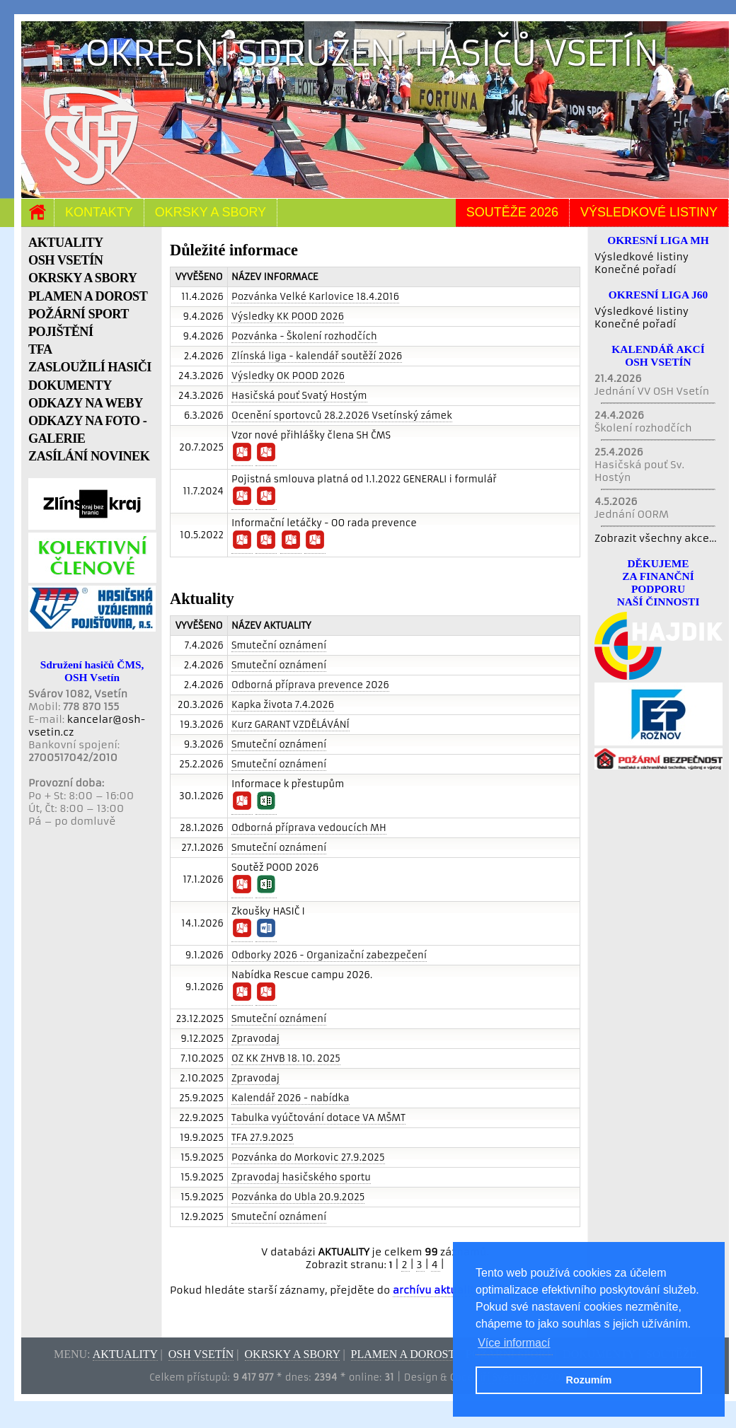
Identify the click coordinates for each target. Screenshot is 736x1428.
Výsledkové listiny (649, 212)
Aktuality (125, 1354)
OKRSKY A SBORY (82, 278)
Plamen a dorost (403, 1354)
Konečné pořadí (635, 269)
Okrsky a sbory (210, 212)
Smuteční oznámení (278, 645)
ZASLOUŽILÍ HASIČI (89, 367)
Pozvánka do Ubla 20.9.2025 (297, 1197)
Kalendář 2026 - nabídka (290, 1098)
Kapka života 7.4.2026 (282, 705)
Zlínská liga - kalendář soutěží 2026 (316, 356)
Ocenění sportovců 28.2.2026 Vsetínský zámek (341, 416)
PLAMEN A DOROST (87, 296)
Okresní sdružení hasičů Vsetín (372, 53)
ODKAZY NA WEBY (85, 403)
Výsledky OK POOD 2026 (288, 376)
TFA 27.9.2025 (262, 1138)
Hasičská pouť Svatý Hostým (299, 396)
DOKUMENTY (70, 385)
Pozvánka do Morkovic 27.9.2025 (308, 1157)
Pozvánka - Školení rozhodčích (304, 336)
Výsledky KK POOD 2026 (287, 316)
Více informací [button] (514, 1343)
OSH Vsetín (201, 1354)
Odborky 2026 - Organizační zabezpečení (329, 955)
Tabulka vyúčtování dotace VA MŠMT (318, 1118)
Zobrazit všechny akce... (655, 538)
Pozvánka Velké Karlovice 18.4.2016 (315, 297)
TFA (40, 349)
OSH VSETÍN (65, 260)
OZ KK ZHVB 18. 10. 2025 (285, 1058)
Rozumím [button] (589, 1380)
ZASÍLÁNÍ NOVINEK (88, 456)
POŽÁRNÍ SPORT (78, 314)
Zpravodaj (255, 1039)
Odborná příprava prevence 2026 (310, 685)
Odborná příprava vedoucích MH (308, 828)
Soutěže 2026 (512, 212)
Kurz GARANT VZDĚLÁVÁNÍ (290, 725)
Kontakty (99, 212)
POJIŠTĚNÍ (60, 332)
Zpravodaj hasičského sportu (301, 1177)
